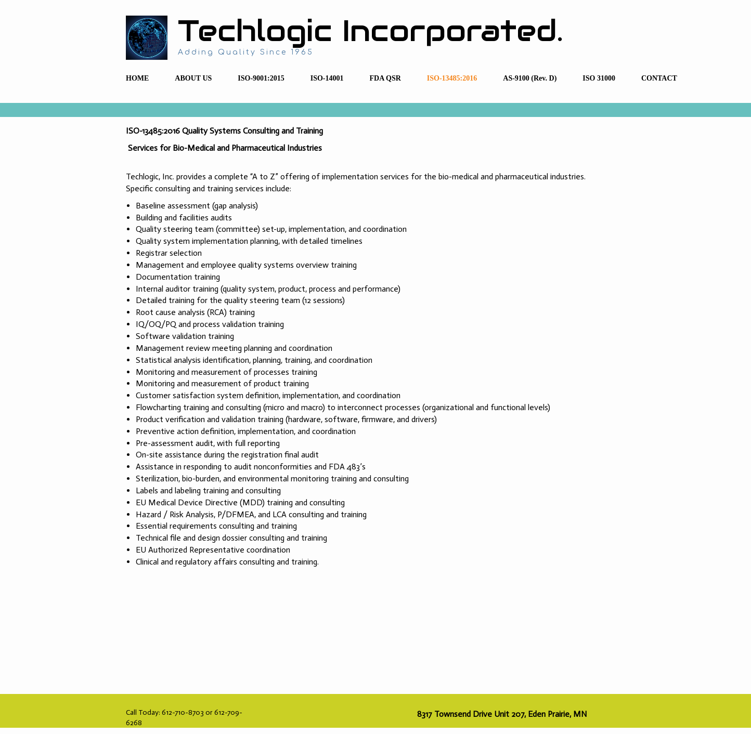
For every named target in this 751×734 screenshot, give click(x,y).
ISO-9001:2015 (261, 78)
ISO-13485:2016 (452, 78)
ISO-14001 (327, 78)
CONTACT (659, 78)
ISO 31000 (598, 78)
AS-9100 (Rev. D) (529, 78)
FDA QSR (385, 78)
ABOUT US (193, 78)
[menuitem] (137, 79)
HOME (137, 78)
